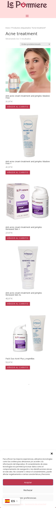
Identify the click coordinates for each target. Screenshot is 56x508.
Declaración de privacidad (35, 504)
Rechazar (28, 490)
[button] (51, 453)
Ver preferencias (28, 497)
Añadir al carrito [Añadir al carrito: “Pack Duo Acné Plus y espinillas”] (17, 367)
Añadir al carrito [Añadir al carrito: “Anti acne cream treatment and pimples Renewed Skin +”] (17, 238)
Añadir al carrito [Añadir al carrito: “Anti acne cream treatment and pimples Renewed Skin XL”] (17, 304)
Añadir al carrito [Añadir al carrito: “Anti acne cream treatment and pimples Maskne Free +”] (17, 172)
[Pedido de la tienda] (35, 44)
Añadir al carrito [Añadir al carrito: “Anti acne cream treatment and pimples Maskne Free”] (17, 106)
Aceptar (28, 482)
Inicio (8, 28)
